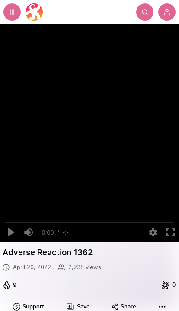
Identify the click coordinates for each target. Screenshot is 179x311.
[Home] (34, 12)
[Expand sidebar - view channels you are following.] (12, 12)
